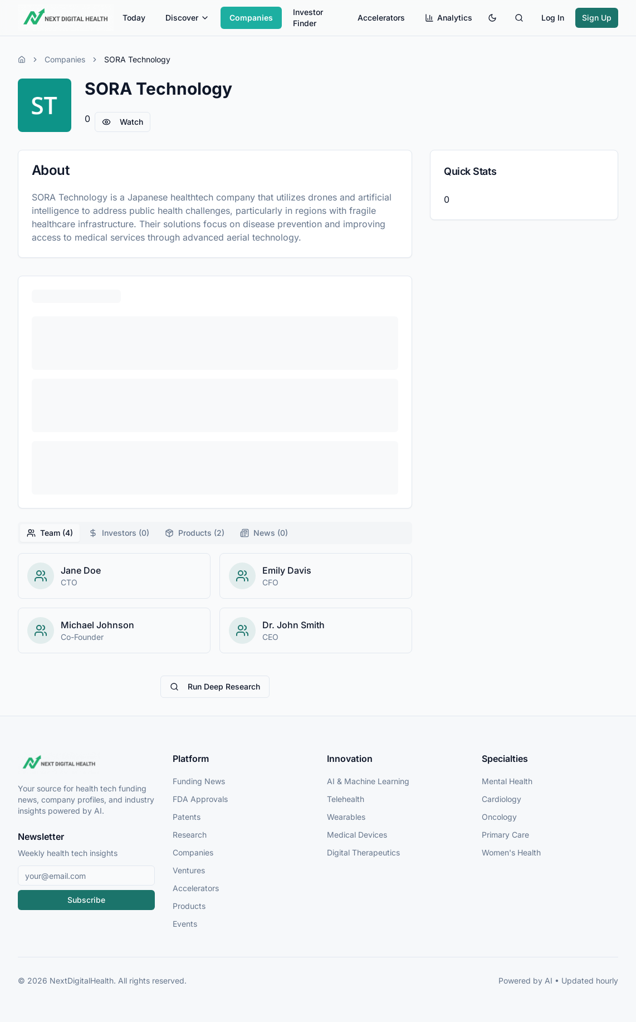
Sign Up (596, 17)
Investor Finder (308, 17)
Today (134, 17)
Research (190, 834)
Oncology (499, 816)
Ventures (189, 870)
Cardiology (501, 799)
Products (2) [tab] (194, 532)
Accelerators (381, 17)
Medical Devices (357, 834)
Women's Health (511, 852)
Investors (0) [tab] (119, 532)
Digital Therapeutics (363, 852)
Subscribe (86, 899)
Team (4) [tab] (50, 532)
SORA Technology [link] (137, 59)
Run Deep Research (215, 686)
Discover (187, 17)
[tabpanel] (215, 603)
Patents (186, 816)
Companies (251, 17)
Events (185, 923)
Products (189, 906)
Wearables (346, 816)
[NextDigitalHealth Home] (86, 763)
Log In (552, 17)
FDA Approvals (200, 799)
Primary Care (505, 834)
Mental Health (507, 781)
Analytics (448, 17)
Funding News (199, 781)
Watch (122, 121)
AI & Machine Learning (368, 781)
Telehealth (345, 799)
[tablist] (215, 533)
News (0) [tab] (264, 532)
